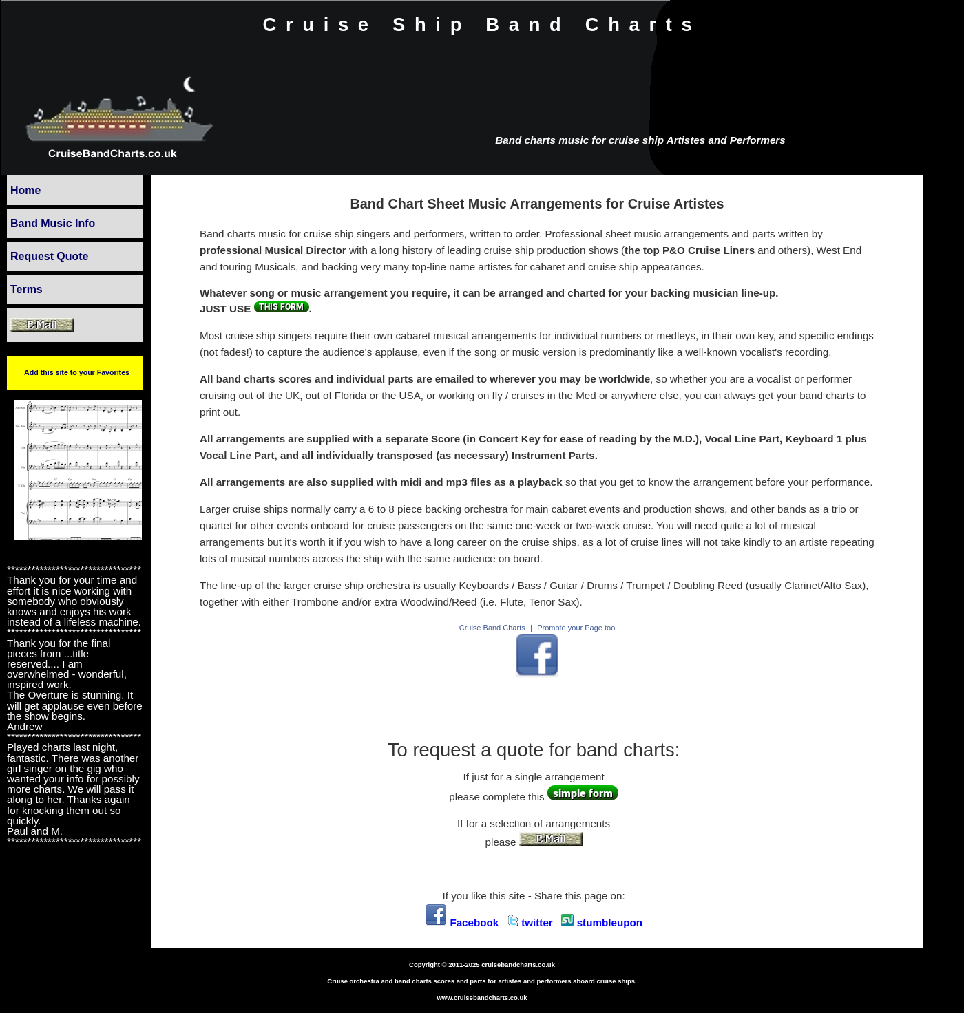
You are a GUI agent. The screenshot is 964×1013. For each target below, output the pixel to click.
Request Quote (49, 256)
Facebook (462, 922)
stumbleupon (601, 922)
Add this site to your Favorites (76, 372)
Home (25, 190)
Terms (26, 289)
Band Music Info (52, 223)
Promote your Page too (576, 627)
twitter (530, 922)
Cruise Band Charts (492, 627)
